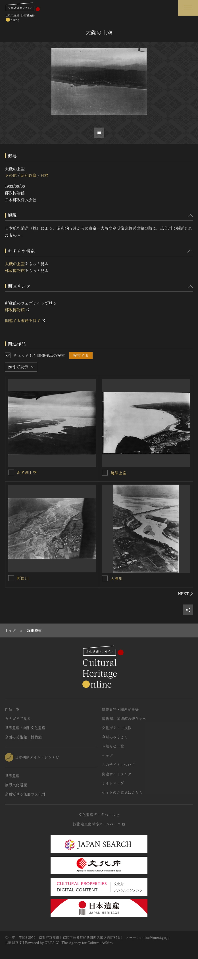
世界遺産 (12, 775)
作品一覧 (12, 709)
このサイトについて (118, 764)
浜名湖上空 (27, 472)
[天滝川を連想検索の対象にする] (105, 578)
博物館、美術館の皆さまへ (124, 718)
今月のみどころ (115, 737)
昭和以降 (28, 175)
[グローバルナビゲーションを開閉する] (188, 8)
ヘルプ (107, 755)
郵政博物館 (15, 270)
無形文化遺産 (16, 784)
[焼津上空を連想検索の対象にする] (105, 473)
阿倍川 (23, 578)
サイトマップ (113, 783)
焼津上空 (118, 473)
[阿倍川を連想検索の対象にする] (11, 578)
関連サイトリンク (117, 774)
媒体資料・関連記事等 (120, 709)
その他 (11, 175)
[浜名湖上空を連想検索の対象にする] (11, 472)
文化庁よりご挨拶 (117, 727)
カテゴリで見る (18, 718)
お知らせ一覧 (113, 746)
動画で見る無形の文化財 (25, 794)
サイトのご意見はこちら (122, 792)
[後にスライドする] (185, 594)
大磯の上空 (15, 263)
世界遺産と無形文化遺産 (25, 727)
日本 (44, 175)
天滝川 (116, 578)
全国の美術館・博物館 (23, 737)
